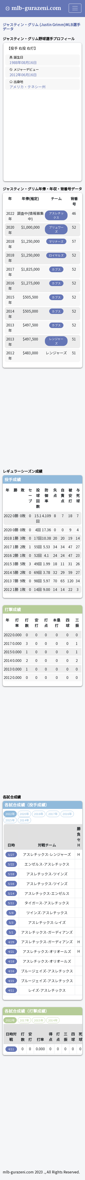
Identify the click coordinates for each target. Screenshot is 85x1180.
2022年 (10, 814)
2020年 (24, 814)
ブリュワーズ (56, 229)
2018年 (38, 814)
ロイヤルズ (56, 255)
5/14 (11, 893)
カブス (56, 269)
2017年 (53, 814)
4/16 (11, 971)
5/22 (11, 864)
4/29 (11, 942)
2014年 (24, 820)
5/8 (11, 913)
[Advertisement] (42, 135)
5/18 (11, 874)
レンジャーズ (56, 341)
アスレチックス (56, 215)
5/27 (11, 854)
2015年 (10, 820)
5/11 (11, 903)
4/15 (11, 981)
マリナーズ (56, 241)
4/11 (11, 990)
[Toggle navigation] (75, 8)
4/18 (11, 961)
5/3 (11, 922)
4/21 (11, 951)
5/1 (11, 932)
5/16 (11, 883)
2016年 (67, 814)
